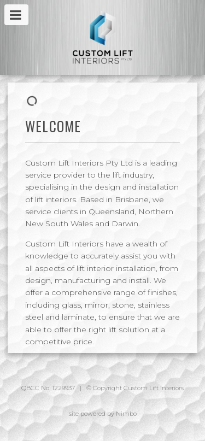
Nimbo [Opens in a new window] (126, 414)
